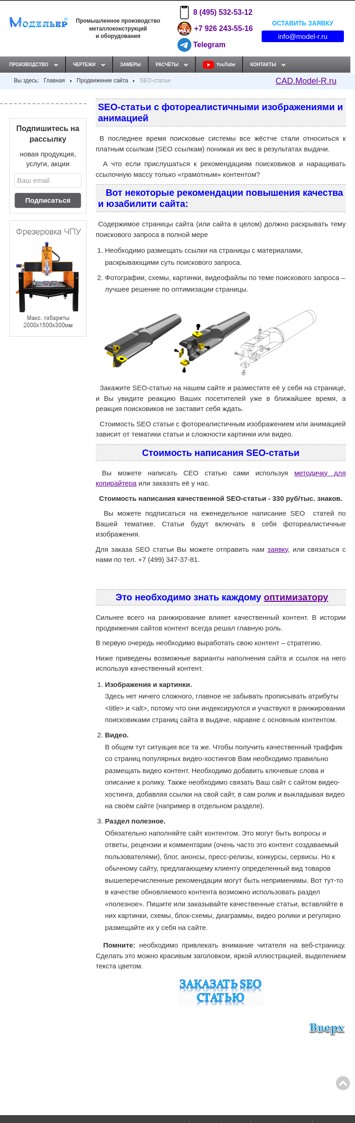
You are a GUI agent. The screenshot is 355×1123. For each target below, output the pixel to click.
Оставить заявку (302, 23)
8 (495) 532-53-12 (215, 12)
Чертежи (84, 64)
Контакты (263, 64)
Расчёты (167, 64)
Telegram (202, 45)
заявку (278, 549)
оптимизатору (296, 597)
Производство (29, 64)
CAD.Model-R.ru (306, 81)
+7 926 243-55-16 (215, 29)
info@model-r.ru (302, 36)
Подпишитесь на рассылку (47, 133)
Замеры (130, 64)
